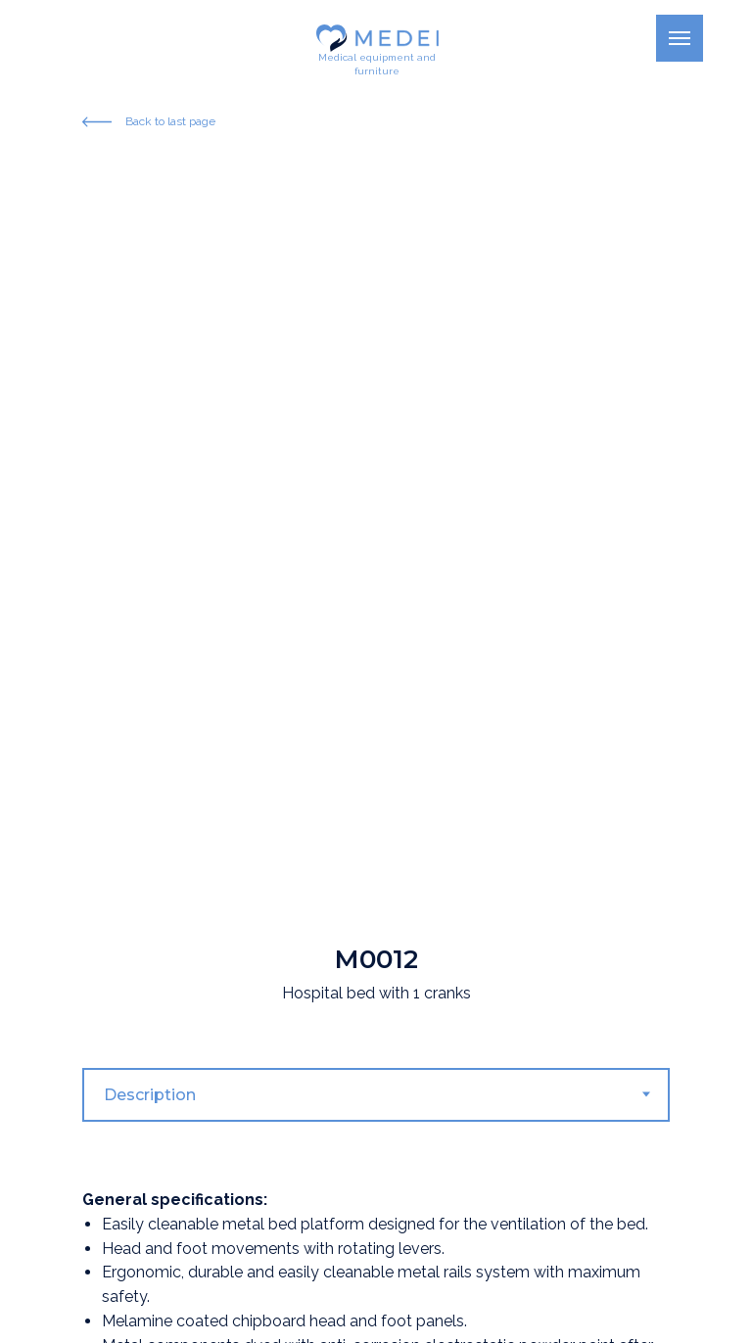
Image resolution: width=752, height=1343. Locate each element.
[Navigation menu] (679, 38)
